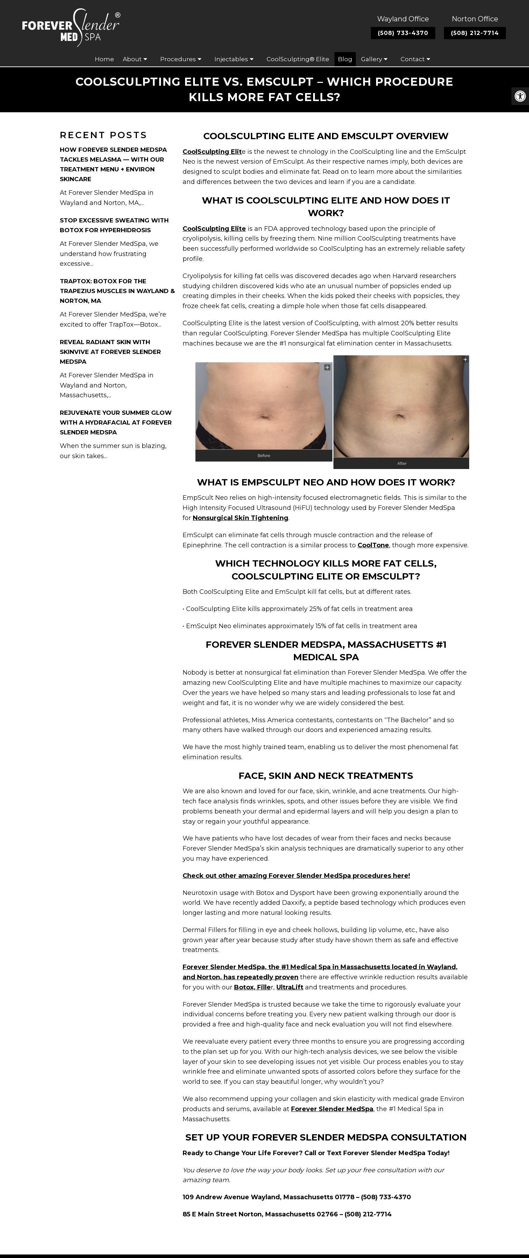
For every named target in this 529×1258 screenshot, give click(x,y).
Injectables (231, 59)
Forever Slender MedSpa (332, 1109)
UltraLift (289, 987)
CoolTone (373, 545)
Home (104, 59)
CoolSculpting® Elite (298, 59)
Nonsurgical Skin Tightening (240, 518)
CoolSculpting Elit (212, 152)
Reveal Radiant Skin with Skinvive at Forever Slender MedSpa (110, 352)
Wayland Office (403, 19)
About (132, 59)
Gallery (371, 59)
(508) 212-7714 (475, 33)
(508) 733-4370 (403, 33)
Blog (345, 59)
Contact (413, 59)
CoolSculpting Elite (214, 229)
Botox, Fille (252, 987)
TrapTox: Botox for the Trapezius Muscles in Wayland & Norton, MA (117, 291)
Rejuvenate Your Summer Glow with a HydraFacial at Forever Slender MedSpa (116, 422)
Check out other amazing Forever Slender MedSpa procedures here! (296, 876)
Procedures (178, 59)
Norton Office (475, 19)
